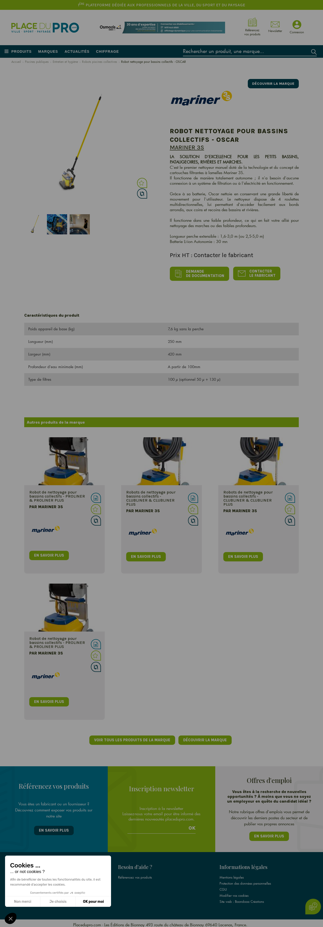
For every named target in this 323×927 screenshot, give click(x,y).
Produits (21, 51)
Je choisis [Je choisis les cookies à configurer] (58, 901)
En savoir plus (54, 828)
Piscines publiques (37, 62)
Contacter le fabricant (259, 273)
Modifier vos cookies (234, 892)
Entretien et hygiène (65, 62)
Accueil (16, 62)
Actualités (77, 51)
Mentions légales (232, 874)
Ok (192, 826)
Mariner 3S (187, 147)
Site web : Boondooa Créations (242, 898)
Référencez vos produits (135, 874)
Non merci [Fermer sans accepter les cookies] (22, 901)
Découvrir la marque (272, 82)
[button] (11, 918)
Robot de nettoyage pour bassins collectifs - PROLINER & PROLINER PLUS (57, 495)
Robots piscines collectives (99, 62)
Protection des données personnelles (245, 880)
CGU (223, 886)
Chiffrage (107, 51)
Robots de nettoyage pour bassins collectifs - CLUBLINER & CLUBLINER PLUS (151, 497)
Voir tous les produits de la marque (131, 739)
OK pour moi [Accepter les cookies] (93, 901)
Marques (48, 51)
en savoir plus (49, 554)
